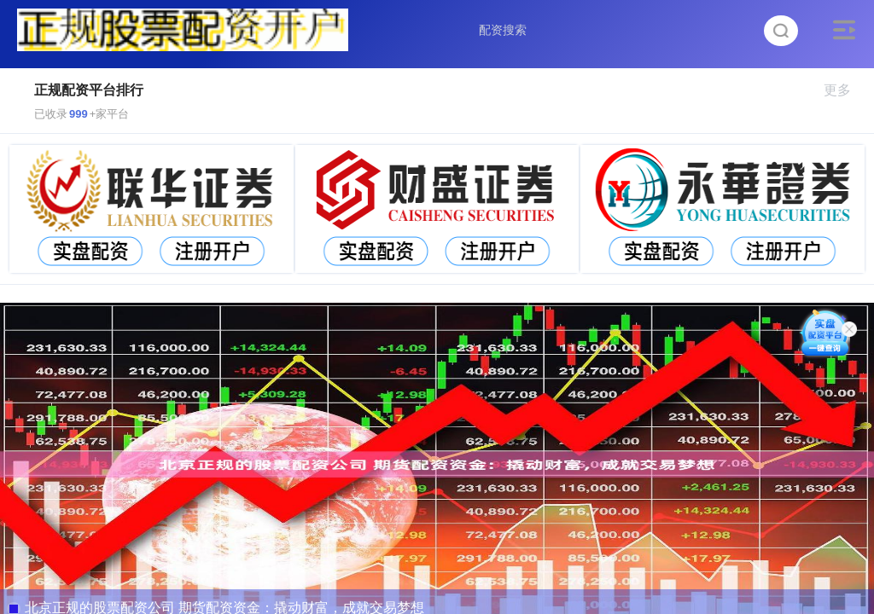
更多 (844, 90)
